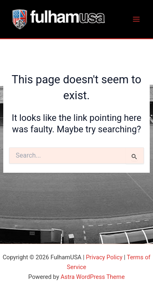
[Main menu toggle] (136, 19)
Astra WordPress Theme (92, 277)
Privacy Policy (104, 257)
